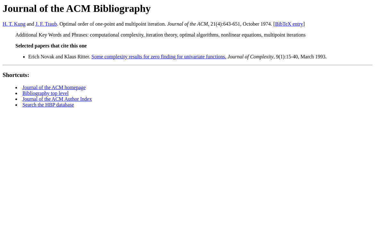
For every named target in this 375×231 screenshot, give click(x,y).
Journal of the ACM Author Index (57, 99)
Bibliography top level (45, 93)
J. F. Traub (46, 24)
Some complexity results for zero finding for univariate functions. (158, 56)
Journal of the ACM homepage (54, 87)
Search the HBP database (48, 104)
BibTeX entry (289, 24)
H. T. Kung (14, 24)
